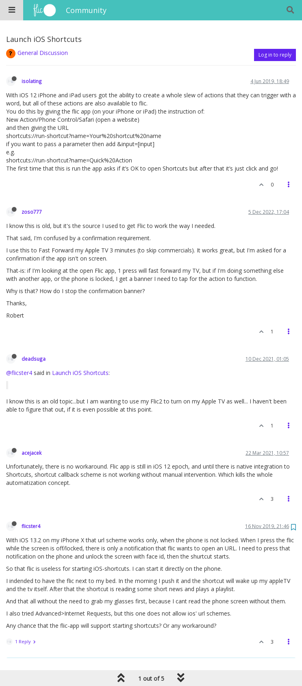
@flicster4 (19, 373)
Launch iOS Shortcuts (80, 373)
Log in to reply (275, 54)
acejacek (31, 452)
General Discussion (42, 53)
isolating (32, 81)
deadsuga (34, 358)
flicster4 (31, 526)
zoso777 (32, 211)
